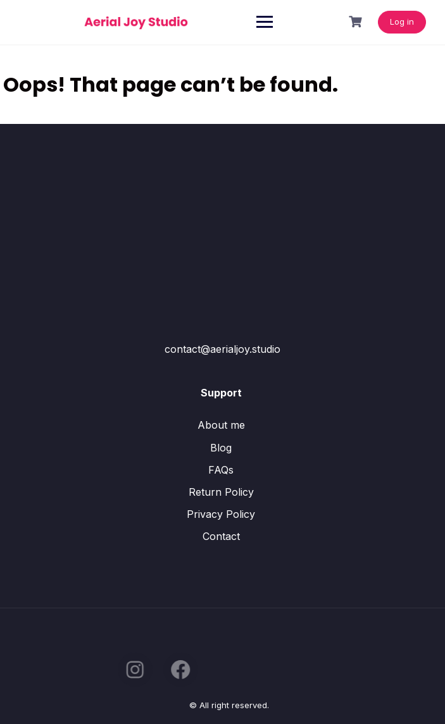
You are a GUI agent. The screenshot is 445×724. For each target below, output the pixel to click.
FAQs (221, 469)
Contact (221, 536)
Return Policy (221, 492)
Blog (221, 447)
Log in (402, 21)
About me (221, 425)
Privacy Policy (221, 514)
